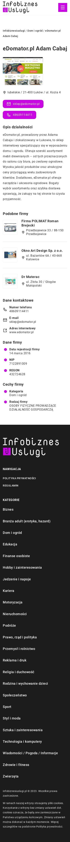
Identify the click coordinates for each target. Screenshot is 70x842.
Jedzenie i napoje (17, 579)
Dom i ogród (18, 395)
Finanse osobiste (16, 556)
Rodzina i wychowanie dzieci (25, 683)
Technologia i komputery (22, 741)
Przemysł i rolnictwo (19, 649)
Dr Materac (30, 277)
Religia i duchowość (18, 672)
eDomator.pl (11, 134)
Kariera (8, 591)
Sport (7, 707)
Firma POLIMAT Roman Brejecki (40, 223)
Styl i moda (12, 718)
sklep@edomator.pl (23, 104)
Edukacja (10, 544)
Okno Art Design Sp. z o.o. (42, 251)
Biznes (8, 509)
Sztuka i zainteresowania (23, 730)
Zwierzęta (11, 776)
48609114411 (19, 115)
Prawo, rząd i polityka (20, 637)
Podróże (9, 625)
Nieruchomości (15, 614)
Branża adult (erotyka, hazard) (26, 521)
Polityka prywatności (19, 478)
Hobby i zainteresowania (22, 567)
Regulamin (10, 485)
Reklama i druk (14, 660)
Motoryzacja (13, 602)
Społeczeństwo (15, 695)
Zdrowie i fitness (16, 765)
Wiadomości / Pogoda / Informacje (30, 753)
